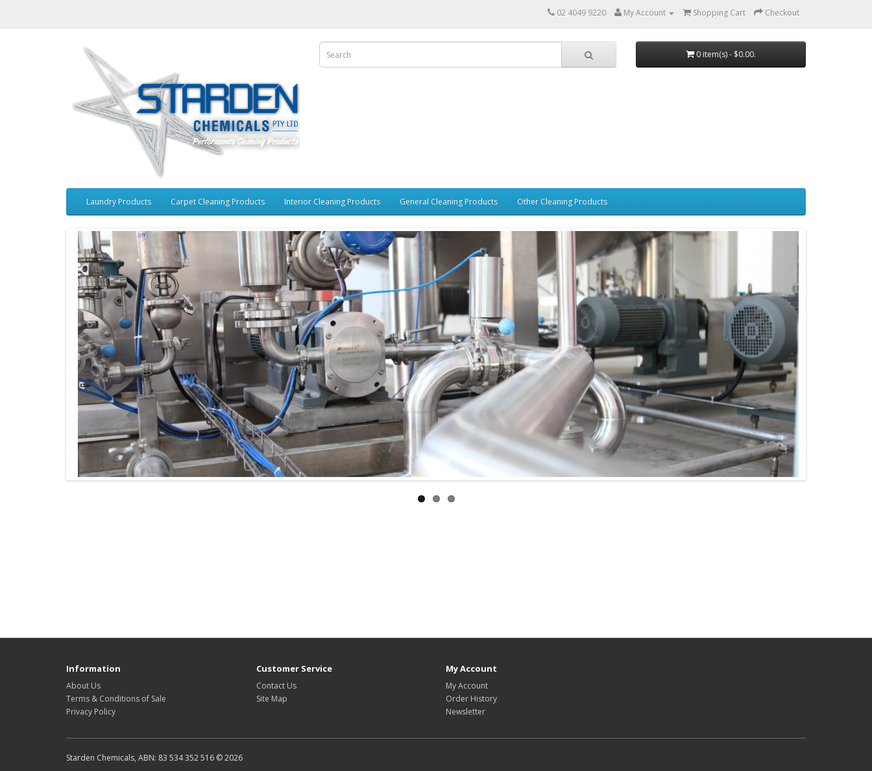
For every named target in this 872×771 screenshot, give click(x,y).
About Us (83, 685)
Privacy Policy (90, 711)
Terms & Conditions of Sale (116, 698)
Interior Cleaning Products (332, 201)
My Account (467, 685)
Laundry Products (118, 201)
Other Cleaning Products (562, 201)
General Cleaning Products (449, 201)
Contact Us (276, 685)
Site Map (271, 698)
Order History (471, 698)
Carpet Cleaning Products (218, 201)
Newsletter (465, 711)
